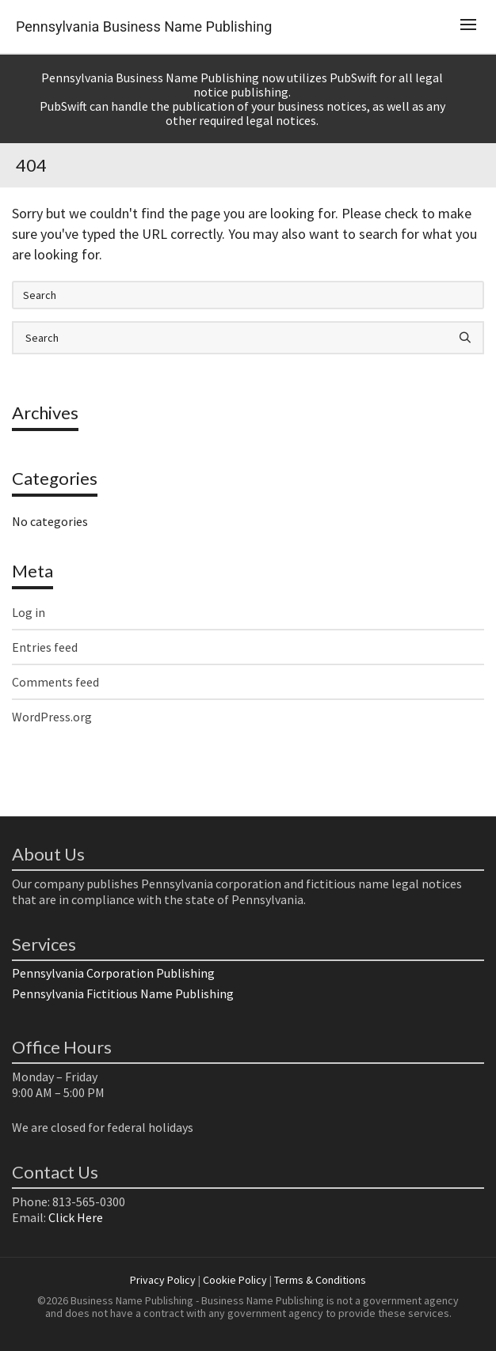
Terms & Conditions (320, 1280)
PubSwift (353, 77)
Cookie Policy (235, 1280)
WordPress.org (52, 717)
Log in (28, 612)
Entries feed (45, 647)
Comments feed (55, 682)
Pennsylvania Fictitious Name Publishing (123, 993)
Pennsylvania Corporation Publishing (113, 973)
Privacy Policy (163, 1280)
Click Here (75, 1217)
